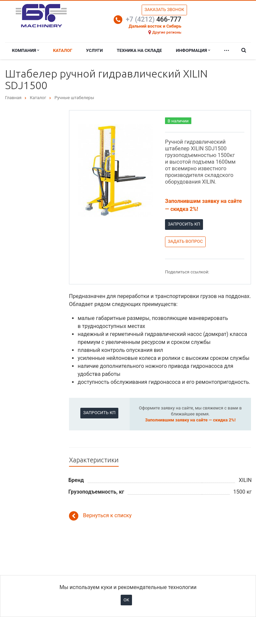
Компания (25, 50)
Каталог (62, 50)
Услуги (94, 50)
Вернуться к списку (100, 516)
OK (126, 599)
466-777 (153, 19)
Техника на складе (139, 50)
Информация (193, 50)
